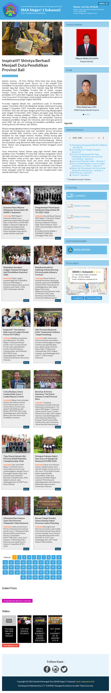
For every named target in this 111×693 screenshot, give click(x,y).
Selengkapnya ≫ (11, 645)
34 (23, 572)
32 (11, 572)
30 (59, 567)
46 (53, 577)
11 (5, 562)
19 (53, 562)
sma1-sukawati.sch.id (85, 681)
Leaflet (82, 293)
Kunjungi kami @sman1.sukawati (17, 601)
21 (5, 567)
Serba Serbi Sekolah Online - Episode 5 (88, 161)
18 (47, 562)
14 (23, 562)
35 (29, 572)
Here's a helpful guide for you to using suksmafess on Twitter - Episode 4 (88, 164)
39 (53, 572)
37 (41, 572)
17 (41, 562)
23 (17, 567)
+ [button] (70, 271)
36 (35, 572)
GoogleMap (78, 298)
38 (47, 572)
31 (5, 572)
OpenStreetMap (93, 293)
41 (23, 577)
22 (11, 567)
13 (17, 562)
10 (59, 557)
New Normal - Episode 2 (82, 173)
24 (23, 567)
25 (29, 567)
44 (41, 577)
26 (35, 567)
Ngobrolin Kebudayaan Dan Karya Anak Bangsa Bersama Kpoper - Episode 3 (88, 169)
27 (41, 567)
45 (47, 577)
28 (47, 567)
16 (35, 562)
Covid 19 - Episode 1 (80, 175)
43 (35, 577)
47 (59, 577)
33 (17, 572)
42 (29, 577)
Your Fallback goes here (86, 138)
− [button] (70, 276)
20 (59, 562)
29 (53, 567)
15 (29, 562)
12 (11, 562)
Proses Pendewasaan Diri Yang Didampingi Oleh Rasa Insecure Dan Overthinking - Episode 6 (87, 156)
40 (59, 572)
